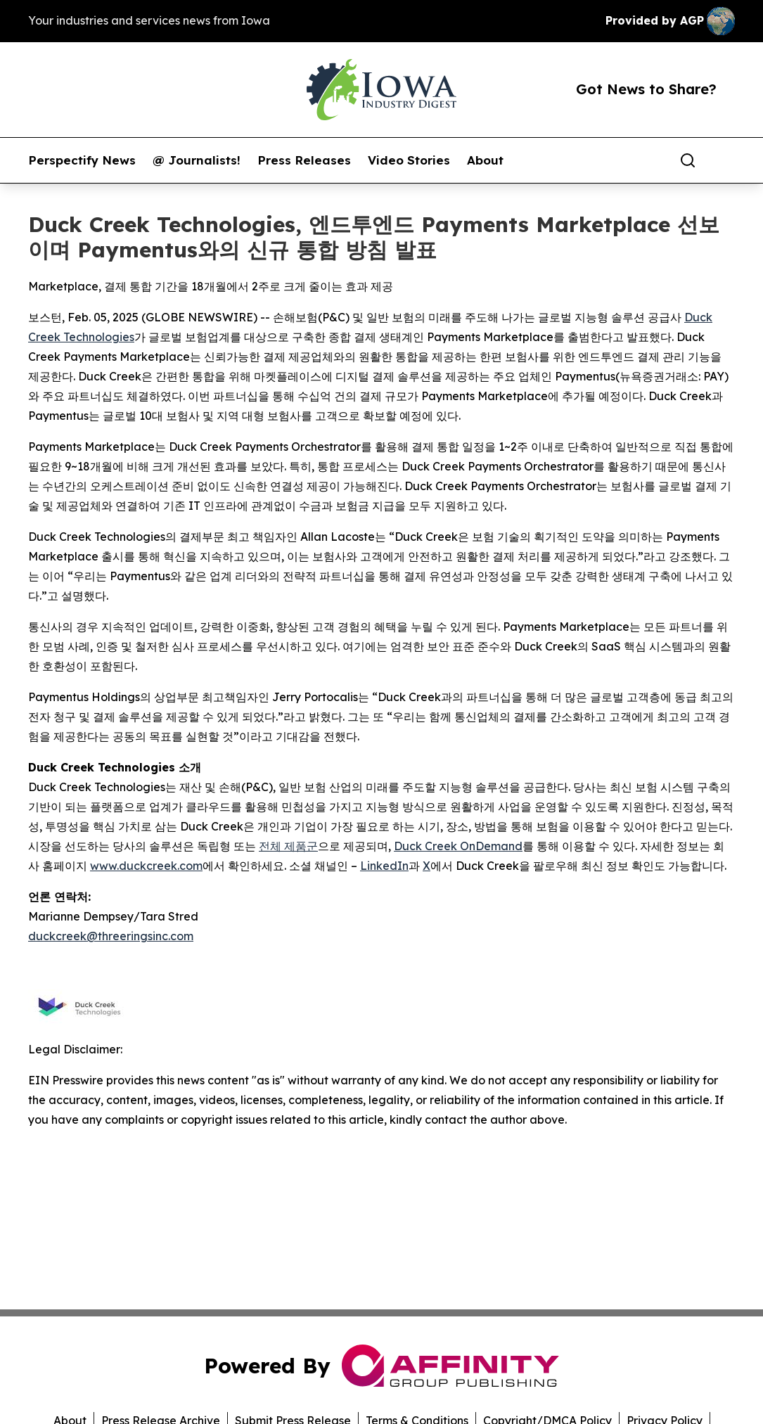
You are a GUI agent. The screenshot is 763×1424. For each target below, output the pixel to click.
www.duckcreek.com (146, 866)
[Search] (688, 160)
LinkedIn (384, 866)
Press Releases (304, 160)
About (485, 160)
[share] (725, 160)
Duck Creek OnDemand (458, 846)
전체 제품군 (288, 846)
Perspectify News (82, 160)
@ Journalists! (197, 160)
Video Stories (409, 160)
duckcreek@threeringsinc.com (110, 936)
